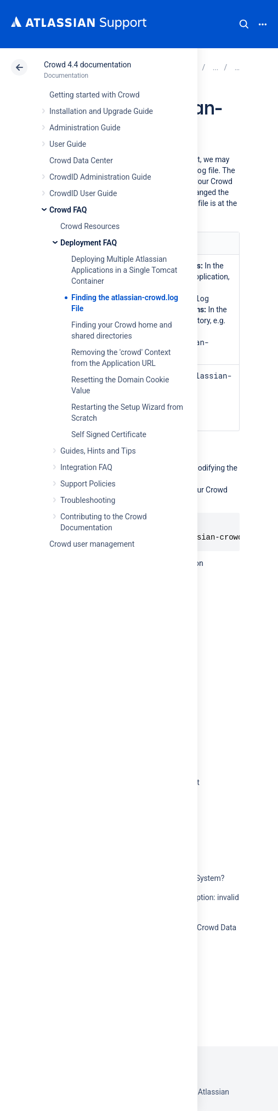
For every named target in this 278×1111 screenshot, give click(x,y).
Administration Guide (85, 127)
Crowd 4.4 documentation (87, 64)
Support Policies (88, 483)
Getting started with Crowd (94, 94)
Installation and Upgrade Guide (101, 111)
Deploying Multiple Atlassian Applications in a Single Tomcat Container (124, 270)
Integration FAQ (86, 467)
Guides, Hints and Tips (98, 450)
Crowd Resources (90, 226)
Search (244, 24)
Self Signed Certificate (108, 434)
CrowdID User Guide (83, 193)
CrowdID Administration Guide (100, 177)
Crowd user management (91, 544)
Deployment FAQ (88, 242)
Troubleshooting (87, 500)
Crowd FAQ (68, 209)
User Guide (67, 144)
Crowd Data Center (81, 160)
